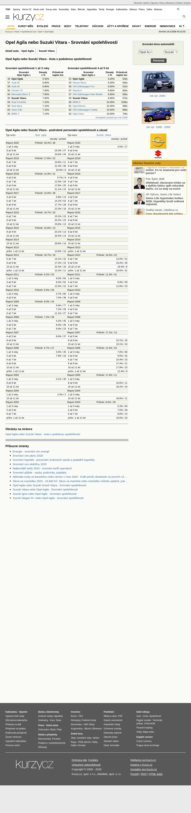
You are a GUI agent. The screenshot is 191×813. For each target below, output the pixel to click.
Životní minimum (13, 737)
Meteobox (170, 3)
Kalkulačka (122, 9)
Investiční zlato (84, 738)
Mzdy (67, 26)
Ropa (73, 742)
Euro (52, 720)
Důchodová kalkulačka (16, 720)
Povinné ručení (12, 745)
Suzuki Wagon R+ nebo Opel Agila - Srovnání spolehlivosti (48, 498)
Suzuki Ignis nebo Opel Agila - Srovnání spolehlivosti (44, 493)
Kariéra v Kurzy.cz (141, 764)
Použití (134, 774)
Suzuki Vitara (47, 50)
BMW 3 (15, 113)
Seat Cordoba (18, 102)
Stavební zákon (111, 741)
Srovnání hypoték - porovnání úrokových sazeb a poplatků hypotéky (54, 459)
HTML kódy (156, 774)
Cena (145, 716)
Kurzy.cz (9, 32)
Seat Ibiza (16, 106)
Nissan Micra (79, 82)
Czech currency (144, 741)
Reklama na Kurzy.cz (143, 760)
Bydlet (179, 3)
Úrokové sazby (45, 716)
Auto (17, 32)
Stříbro (96, 738)
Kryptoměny (77, 728)
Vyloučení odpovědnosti (86, 764)
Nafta (95, 742)
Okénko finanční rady (147, 163)
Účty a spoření (118, 26)
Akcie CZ (26, 9)
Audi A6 (15, 86)
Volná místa (52, 725)
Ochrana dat (79, 760)
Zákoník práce (111, 737)
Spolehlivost (155, 716)
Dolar (58, 720)
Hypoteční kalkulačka (15, 741)
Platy (59, 729)
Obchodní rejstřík (141, 3)
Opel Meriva (79, 106)
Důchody (42, 747)
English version (144, 737)
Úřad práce (43, 729)
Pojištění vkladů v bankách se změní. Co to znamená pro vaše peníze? (166, 176)
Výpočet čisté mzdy (14, 716)
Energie (110, 9)
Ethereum (97, 728)
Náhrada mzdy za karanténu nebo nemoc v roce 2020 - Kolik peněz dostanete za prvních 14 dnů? (70, 476)
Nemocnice (167, 26)
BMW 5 (76, 102)
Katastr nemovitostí (113, 720)
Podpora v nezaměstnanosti (51, 743)
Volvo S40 (16, 109)
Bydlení (42, 26)
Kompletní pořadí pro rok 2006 (112, 117)
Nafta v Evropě (78, 745)
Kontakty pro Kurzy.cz (143, 769)
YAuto (161, 3)
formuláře (114, 745)
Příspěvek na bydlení (15, 728)
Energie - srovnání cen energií (31, 451)
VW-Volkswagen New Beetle (88, 94)
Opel (37, 135)
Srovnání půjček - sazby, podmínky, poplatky (39, 472)
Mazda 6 (77, 90)
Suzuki (100, 135)
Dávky (136, 26)
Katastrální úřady (112, 724)
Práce (142, 9)
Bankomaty (53, 712)
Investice (75, 712)
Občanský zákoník (113, 733)
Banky (41, 712)
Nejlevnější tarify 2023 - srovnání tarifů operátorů (42, 468)
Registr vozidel (143, 720)
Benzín (87, 742)
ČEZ (81, 716)
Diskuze (158, 9)
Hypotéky (92, 9)
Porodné (56, 739)
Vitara (108, 135)
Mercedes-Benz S (20, 94)
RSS (144, 774)
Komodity (64, 9)
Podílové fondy (88, 720)
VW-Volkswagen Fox (83, 86)
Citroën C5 (17, 90)
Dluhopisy (75, 720)
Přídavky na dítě (13, 724)
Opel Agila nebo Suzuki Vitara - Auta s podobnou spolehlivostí (42, 434)
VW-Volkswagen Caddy (85, 109)
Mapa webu (148, 732)
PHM (80, 742)
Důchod (97, 26)
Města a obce (110, 716)
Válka (149, 9)
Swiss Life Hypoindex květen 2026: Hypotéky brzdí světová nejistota (165, 207)
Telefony (82, 26)
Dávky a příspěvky (47, 734)
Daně (106, 745)
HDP (86, 724)
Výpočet (23, 712)
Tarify (101, 9)
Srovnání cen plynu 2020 (28, 455)
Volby (139, 732)
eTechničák (149, 723)
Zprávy (16, 9)
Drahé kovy (77, 733)
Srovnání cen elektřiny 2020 (30, 464)
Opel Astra (78, 113)
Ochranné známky (112, 728)
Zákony (133, 9)
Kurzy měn (51, 9)
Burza (74, 716)
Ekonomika (76, 724)
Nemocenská (44, 739)
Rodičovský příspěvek (16, 733)
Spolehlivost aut (28, 32)
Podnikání (109, 712)
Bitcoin (81, 9)
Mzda (52, 729)
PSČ (120, 716)
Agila (43, 135)
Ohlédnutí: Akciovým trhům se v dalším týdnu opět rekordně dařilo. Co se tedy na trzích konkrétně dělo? (165, 193)
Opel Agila (27, 50)
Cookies (93, 760)
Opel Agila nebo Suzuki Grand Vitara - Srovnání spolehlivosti (49, 485)
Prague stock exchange (147, 745)
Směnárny (43, 720)
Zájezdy (154, 3)
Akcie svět (38, 9)
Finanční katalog (144, 727)
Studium (187, 3)
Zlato (73, 9)
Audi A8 (15, 82)
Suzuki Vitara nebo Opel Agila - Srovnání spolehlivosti (45, 489)
